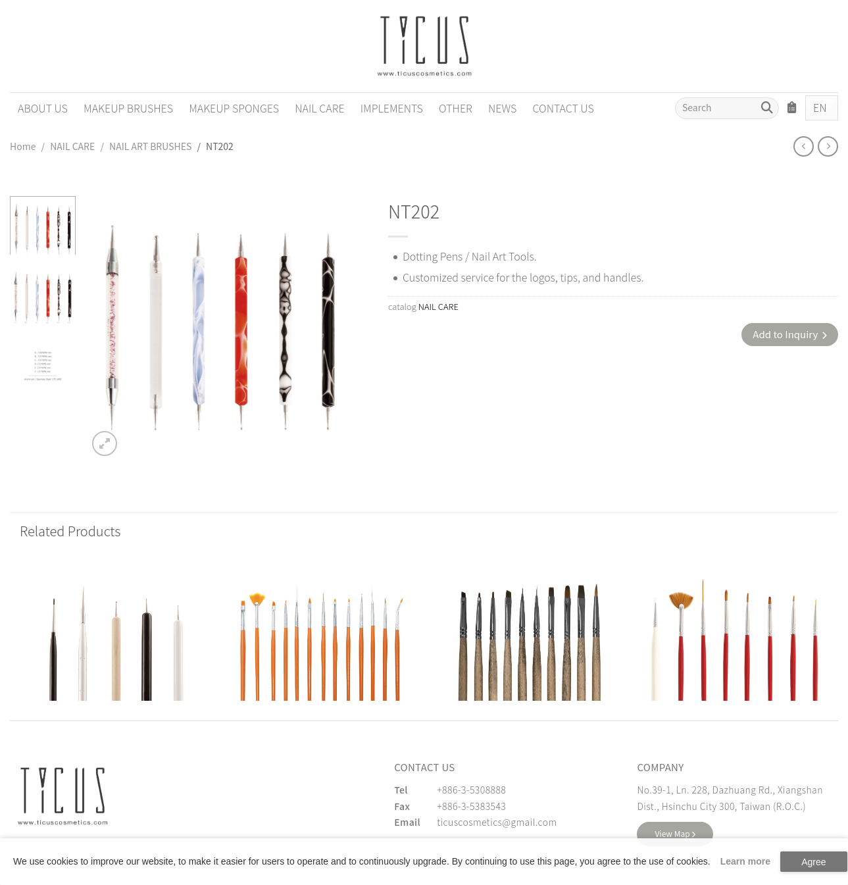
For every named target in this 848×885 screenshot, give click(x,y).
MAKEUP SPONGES (234, 108)
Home (23, 146)
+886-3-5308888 (471, 789)
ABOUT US (43, 108)
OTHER (455, 108)
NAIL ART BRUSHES (150, 146)
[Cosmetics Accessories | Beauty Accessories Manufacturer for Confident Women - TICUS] (424, 46)
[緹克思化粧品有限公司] (62, 796)
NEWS (502, 108)
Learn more (745, 861)
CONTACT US (562, 108)
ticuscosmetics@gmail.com (497, 821)
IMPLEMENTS (392, 108)
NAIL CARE (319, 108)
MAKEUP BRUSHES (128, 108)
